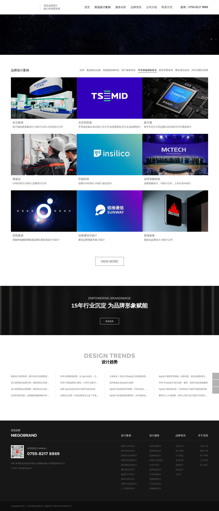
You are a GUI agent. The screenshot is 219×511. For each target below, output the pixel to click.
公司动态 (180, 455)
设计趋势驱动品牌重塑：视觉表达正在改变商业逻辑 (30, 389)
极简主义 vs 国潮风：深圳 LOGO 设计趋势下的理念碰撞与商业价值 (183, 395)
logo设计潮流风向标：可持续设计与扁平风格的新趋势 (183, 389)
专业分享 (180, 446)
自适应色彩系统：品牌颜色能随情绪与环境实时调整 (30, 395)
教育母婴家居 (166, 70)
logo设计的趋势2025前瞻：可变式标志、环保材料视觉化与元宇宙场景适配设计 (129, 389)
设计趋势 (180, 451)
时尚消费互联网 (200, 70)
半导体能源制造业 (147, 70)
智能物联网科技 (111, 70)
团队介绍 (204, 451)
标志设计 (180, 469)
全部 (82, 70)
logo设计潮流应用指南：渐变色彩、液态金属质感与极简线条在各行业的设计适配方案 (183, 376)
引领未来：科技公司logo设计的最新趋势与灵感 (129, 376)
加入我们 (204, 465)
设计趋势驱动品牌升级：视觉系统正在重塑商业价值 (30, 383)
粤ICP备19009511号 (62, 506)
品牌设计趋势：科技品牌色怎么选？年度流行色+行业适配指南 (80, 395)
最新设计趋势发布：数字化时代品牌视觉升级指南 (30, 376)
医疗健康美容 (128, 70)
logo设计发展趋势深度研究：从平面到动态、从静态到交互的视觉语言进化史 (129, 395)
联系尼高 (110, 321)
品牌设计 (180, 465)
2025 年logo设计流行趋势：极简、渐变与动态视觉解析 (183, 383)
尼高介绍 (204, 446)
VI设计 (178, 474)
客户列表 (204, 455)
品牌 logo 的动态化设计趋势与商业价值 (77, 389)
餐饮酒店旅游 (182, 70)
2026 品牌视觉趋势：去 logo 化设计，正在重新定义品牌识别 (80, 376)
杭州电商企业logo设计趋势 (122, 383)
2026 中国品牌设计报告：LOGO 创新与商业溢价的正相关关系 (80, 383)
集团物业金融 (94, 70)
